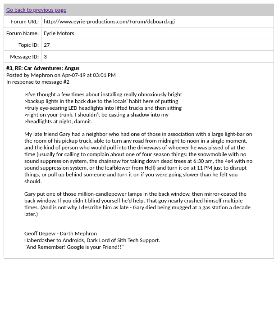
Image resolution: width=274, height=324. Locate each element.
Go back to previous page (36, 9)
